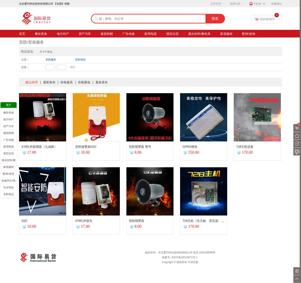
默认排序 (32, 82)
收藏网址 (276, 3)
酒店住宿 (172, 34)
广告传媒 (128, 34)
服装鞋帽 (107, 34)
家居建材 (226, 34)
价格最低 (84, 82)
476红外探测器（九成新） (39, 146)
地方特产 (63, 34)
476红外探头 (83, 220)
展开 (8, 105)
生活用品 (8, 187)
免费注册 (235, 3)
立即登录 (216, 3)
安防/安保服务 (31, 42)
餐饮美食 (41, 34)
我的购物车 (270, 19)
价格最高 (66, 82)
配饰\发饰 (248, 34)
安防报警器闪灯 (86, 146)
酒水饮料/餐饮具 (199, 34)
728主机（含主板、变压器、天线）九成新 (211, 220)
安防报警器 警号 (140, 146)
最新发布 (49, 82)
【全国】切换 (62, 3)
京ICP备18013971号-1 (184, 257)
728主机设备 (244, 146)
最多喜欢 (102, 82)
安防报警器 (136, 220)
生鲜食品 (8, 194)
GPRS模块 (189, 146)
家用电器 (150, 34)
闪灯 (24, 220)
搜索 (214, 18)
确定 (72, 67)
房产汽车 (85, 34)
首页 (22, 34)
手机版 (255, 4)
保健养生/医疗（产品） (8, 181)
